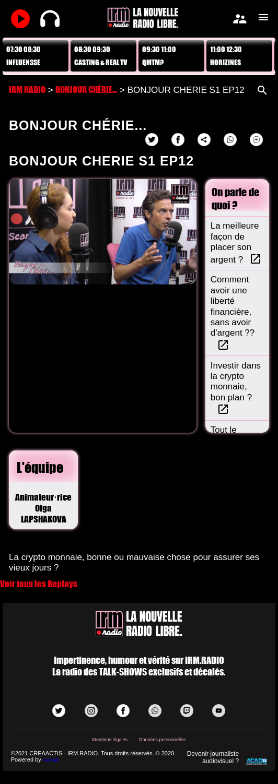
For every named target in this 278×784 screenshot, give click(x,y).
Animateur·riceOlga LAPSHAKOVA (43, 508)
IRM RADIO (27, 89)
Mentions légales (110, 739)
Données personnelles (162, 739)
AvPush (51, 760)
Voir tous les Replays (38, 583)
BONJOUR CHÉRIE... (86, 89)
